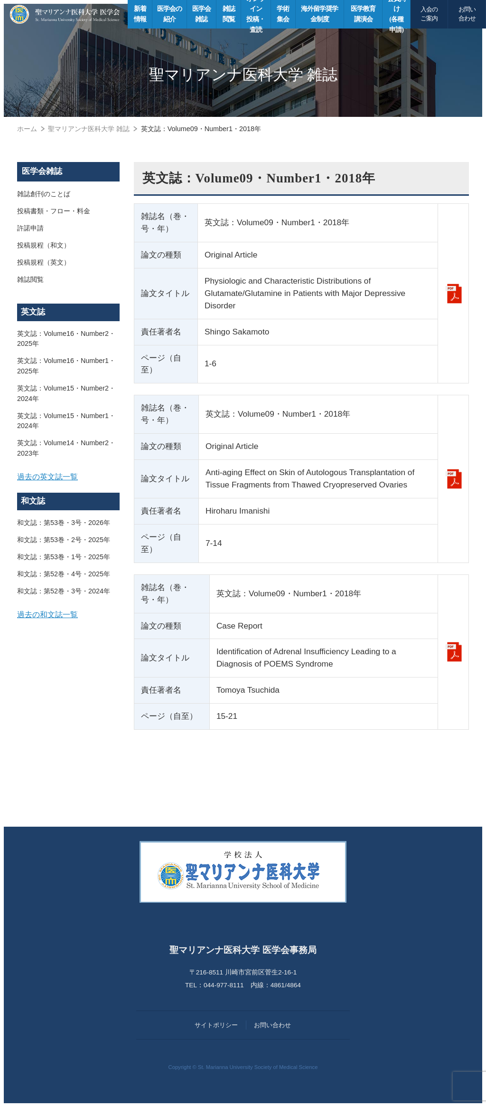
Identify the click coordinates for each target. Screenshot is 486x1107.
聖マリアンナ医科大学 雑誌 (89, 129)
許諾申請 (30, 228)
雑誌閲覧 (30, 279)
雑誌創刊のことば (43, 194)
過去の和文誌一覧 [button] (47, 614)
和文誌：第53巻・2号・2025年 (63, 540)
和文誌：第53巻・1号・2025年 (63, 557)
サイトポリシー (216, 1025)
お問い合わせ (467, 14)
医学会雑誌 (42, 171)
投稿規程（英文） (43, 262)
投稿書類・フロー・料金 (53, 211)
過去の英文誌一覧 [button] (47, 476)
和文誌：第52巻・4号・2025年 (63, 574)
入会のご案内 (429, 14)
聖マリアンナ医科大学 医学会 (64, 14)
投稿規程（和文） (43, 245)
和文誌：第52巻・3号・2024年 (63, 591)
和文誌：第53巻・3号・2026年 (63, 522)
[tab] (68, 477)
